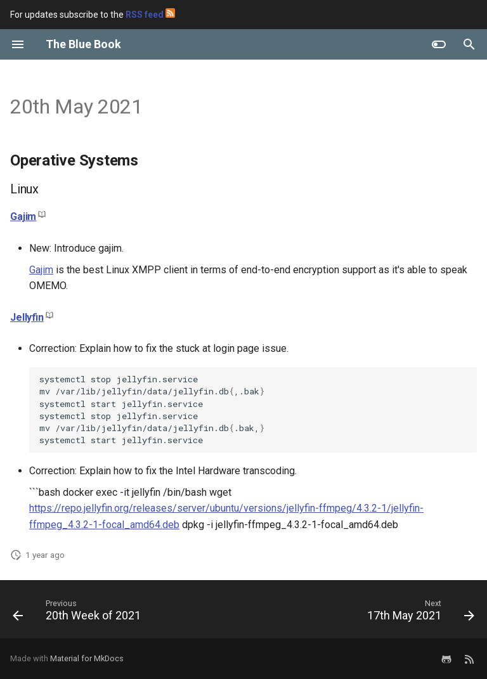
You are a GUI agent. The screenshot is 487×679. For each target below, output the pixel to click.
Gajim (23, 216)
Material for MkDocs (87, 658)
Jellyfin (27, 317)
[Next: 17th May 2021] (418, 613)
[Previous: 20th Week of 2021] (79, 613)
